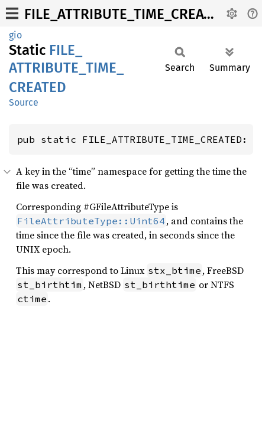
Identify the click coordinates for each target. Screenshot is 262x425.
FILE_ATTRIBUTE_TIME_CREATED (126, 14)
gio (15, 35)
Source (23, 102)
